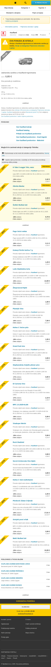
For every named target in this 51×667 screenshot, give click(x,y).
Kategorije (24, 8)
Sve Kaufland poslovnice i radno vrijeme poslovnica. (17, 116)
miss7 (3, 658)
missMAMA (32, 656)
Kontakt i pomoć (6, 619)
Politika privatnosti (31, 628)
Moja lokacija (8, 8)
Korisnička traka (15, 2)
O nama (28, 619)
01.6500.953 (25, 607)
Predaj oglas (5, 637)
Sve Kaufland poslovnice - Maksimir (30, 140)
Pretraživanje (25, 2)
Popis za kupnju (37, 13)
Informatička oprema (11, 27)
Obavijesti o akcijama (13, 13)
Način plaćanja (5, 633)
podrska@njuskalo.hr (25, 614)
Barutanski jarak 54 (32, 112)
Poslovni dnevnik (12, 656)
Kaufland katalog (22, 130)
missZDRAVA (42, 656)
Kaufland (9, 112)
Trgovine (41, 8)
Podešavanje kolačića (8, 628)
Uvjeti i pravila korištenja (33, 624)
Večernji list (23, 656)
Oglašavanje (5, 624)
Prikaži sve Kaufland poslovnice (28, 134)
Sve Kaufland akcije (24, 127)
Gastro (9, 658)
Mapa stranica (30, 633)
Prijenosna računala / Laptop (29, 27)
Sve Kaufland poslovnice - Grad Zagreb (31, 137)
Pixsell (15, 658)
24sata (3, 656)
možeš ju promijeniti (11, 21)
